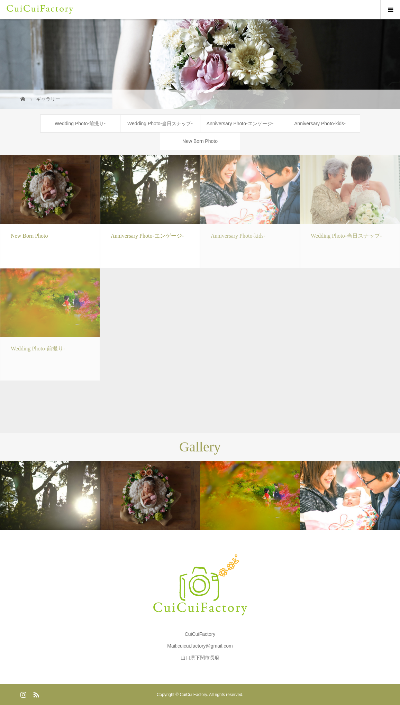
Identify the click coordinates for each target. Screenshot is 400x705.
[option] (50, 495)
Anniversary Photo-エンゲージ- (240, 123)
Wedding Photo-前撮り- (80, 123)
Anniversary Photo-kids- (320, 123)
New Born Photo (200, 141)
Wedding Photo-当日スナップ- (160, 123)
